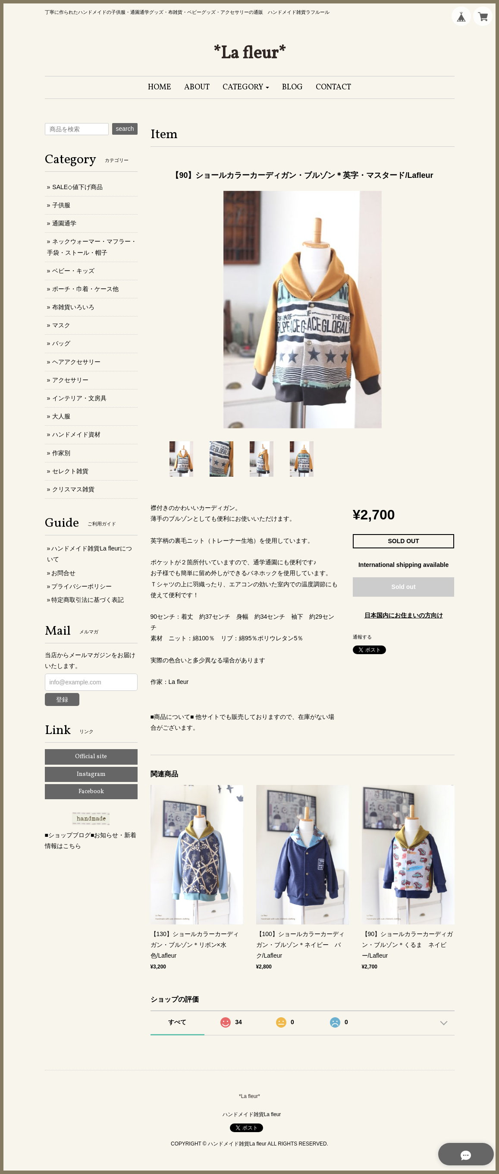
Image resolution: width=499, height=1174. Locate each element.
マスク (61, 325)
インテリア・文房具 (79, 398)
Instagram (91, 774)
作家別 (61, 452)
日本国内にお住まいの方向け (403, 615)
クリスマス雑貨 (73, 489)
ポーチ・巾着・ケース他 (85, 288)
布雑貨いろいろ (73, 307)
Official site (91, 757)
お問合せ (63, 573)
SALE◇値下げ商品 (77, 187)
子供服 (61, 205)
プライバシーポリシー (81, 586)
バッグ (61, 343)
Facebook (91, 792)
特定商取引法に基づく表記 (87, 599)
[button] (246, 87)
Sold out (404, 586)
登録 (62, 699)
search (125, 128)
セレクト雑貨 (70, 471)
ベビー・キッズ (73, 270)
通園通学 (64, 223)
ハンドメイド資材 (76, 434)
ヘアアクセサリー (76, 361)
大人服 (61, 416)
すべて (177, 1022)
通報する (362, 636)
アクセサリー (70, 380)
